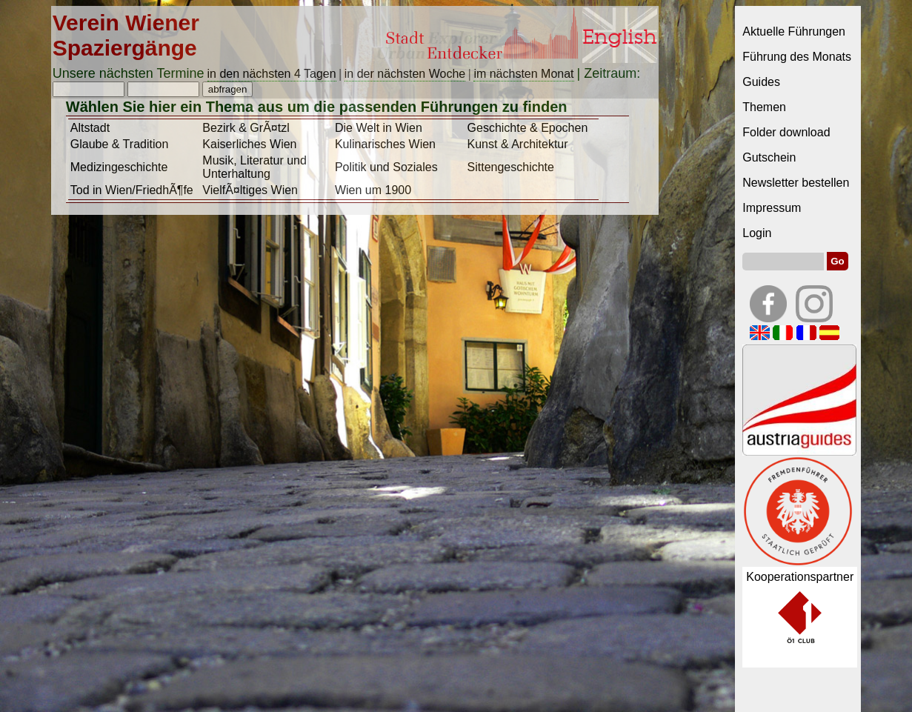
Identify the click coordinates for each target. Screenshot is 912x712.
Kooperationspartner (799, 576)
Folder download (786, 132)
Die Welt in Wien (380, 128)
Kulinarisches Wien (387, 144)
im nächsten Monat (523, 73)
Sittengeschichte (512, 167)
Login (756, 233)
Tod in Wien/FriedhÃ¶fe (133, 190)
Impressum (771, 208)
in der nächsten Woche (405, 73)
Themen (764, 107)
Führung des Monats (796, 56)
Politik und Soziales (388, 167)
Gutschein (769, 157)
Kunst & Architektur (519, 144)
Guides (761, 82)
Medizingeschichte (120, 167)
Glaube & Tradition (121, 144)
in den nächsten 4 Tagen (271, 73)
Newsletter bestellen (795, 182)
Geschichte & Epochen (529, 128)
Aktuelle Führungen (793, 31)
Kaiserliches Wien (251, 144)
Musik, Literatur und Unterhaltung (254, 167)
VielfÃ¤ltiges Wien (251, 190)
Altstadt (91, 128)
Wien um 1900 (375, 190)
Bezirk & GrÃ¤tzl (247, 128)
